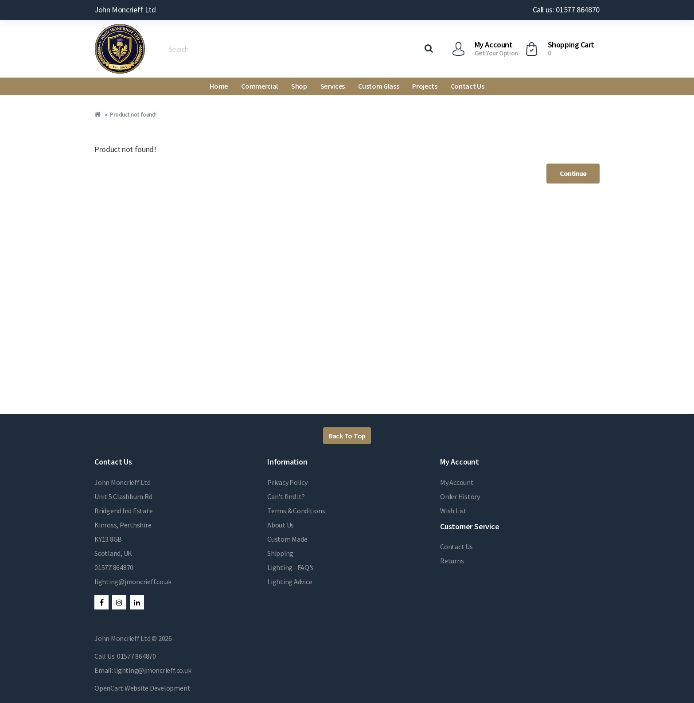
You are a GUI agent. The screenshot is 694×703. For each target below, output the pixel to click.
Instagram (119, 602)
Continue (573, 173)
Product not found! (133, 114)
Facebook (101, 602)
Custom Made (287, 539)
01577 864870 (113, 567)
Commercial (259, 86)
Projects (424, 86)
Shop (299, 86)
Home (219, 86)
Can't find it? (286, 496)
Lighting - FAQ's (290, 567)
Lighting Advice (289, 581)
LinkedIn (137, 602)
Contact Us (467, 86)
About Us (280, 524)
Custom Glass (378, 86)
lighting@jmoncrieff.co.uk (133, 581)
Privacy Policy (287, 482)
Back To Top (347, 435)
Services (332, 86)
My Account (457, 482)
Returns (452, 560)
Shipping (280, 553)
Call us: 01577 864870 (566, 9)
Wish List (453, 510)
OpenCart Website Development (142, 687)
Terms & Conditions (296, 510)
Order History (460, 496)
